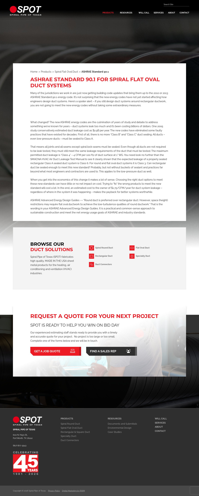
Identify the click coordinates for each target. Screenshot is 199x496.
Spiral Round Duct (70, 423)
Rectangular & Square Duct (75, 432)
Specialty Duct (68, 436)
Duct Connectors (70, 440)
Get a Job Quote (55, 351)
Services (160, 422)
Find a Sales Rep (111, 351)
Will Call (161, 418)
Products (67, 418)
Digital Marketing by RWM (73, 491)
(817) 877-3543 (19, 445)
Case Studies (115, 432)
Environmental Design (119, 427)
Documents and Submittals (122, 423)
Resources (114, 418)
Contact (160, 431)
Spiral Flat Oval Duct (71, 427)
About (159, 426)
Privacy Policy (54, 491)
